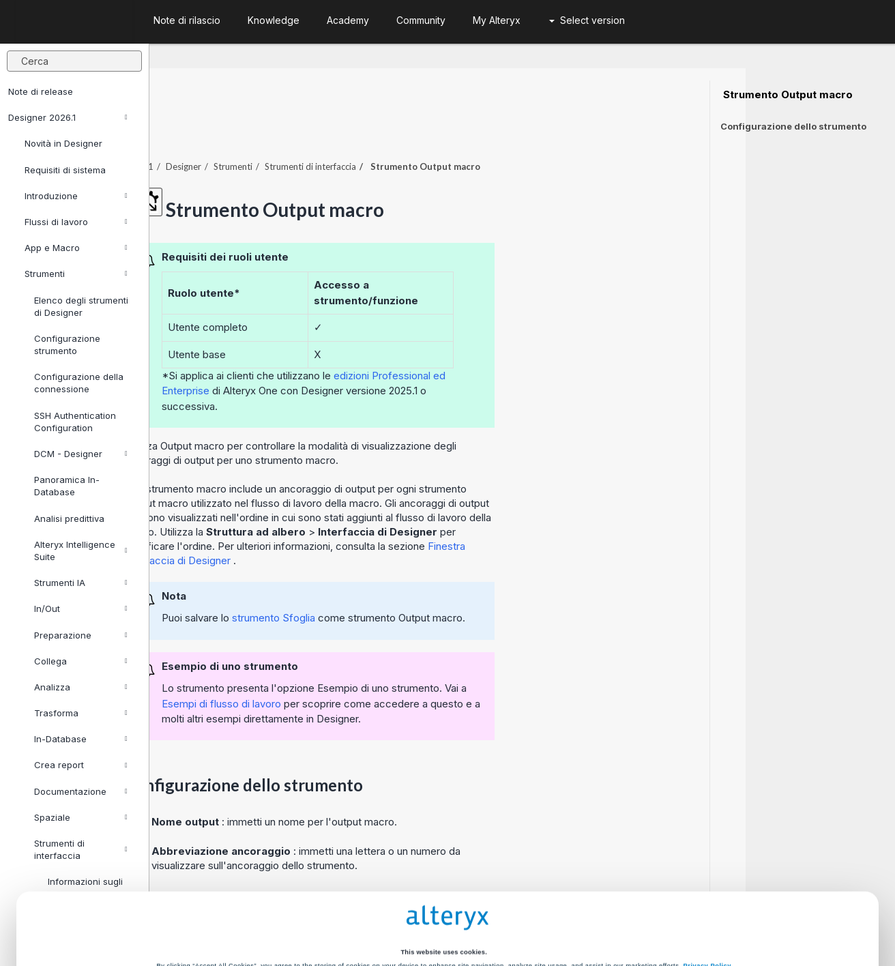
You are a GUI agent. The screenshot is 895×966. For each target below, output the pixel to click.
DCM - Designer (81, 453)
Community (420, 20)
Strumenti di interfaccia (459, 128)
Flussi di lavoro (76, 221)
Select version (587, 20)
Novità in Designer (63, 143)
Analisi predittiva (69, 518)
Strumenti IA (81, 582)
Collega (81, 661)
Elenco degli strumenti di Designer (81, 306)
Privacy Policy (707, 861)
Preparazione (81, 635)
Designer (333, 128)
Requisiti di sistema (65, 169)
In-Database (81, 738)
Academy (348, 20)
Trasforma (81, 712)
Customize (550, 913)
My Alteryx (496, 20)
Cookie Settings (443, 884)
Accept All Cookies (344, 913)
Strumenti (76, 273)
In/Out (81, 608)
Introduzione (76, 195)
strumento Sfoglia (424, 580)
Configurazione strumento (67, 344)
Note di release (40, 91)
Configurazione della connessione (78, 382)
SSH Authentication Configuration (75, 421)
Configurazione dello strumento (793, 126)
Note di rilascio (186, 20)
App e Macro (76, 247)
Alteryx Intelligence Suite (81, 550)
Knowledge (273, 20)
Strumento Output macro (786, 95)
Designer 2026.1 (68, 117)
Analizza (81, 687)
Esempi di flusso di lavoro (370, 666)
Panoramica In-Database (67, 485)
